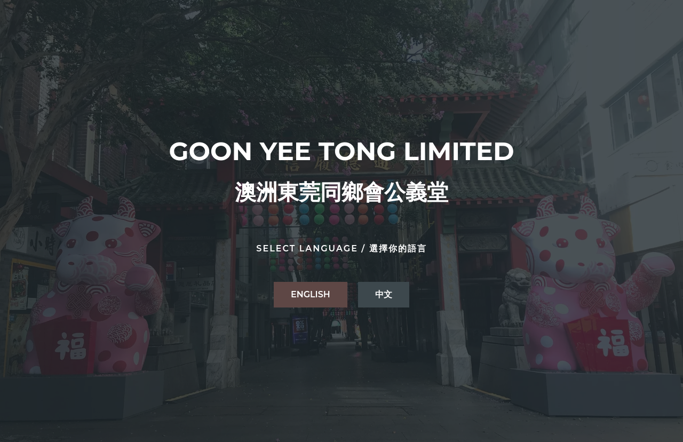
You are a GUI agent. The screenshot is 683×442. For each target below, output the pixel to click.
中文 (383, 294)
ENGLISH (310, 294)
